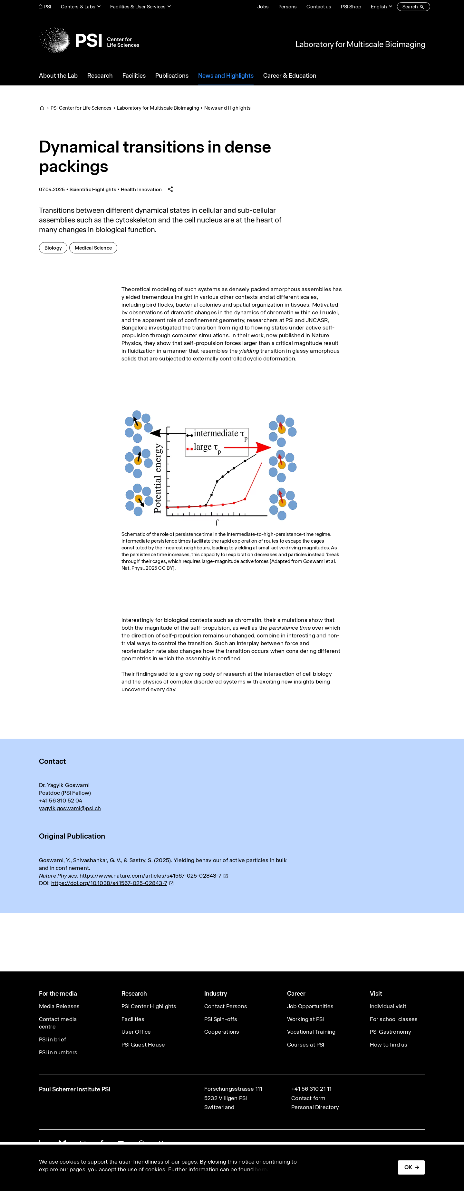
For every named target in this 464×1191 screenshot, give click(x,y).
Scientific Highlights (93, 189)
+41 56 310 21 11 (311, 1089)
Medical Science (96, 247)
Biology (55, 247)
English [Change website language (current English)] (379, 6)
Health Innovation (141, 189)
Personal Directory (315, 1107)
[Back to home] (89, 40)
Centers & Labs (78, 6)
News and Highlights (227, 108)
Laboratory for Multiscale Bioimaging (360, 44)
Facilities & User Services (138, 6)
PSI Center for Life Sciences (81, 108)
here (261, 1169)
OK (408, 1167)
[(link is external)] (154, 875)
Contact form (308, 1098)
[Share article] (170, 189)
